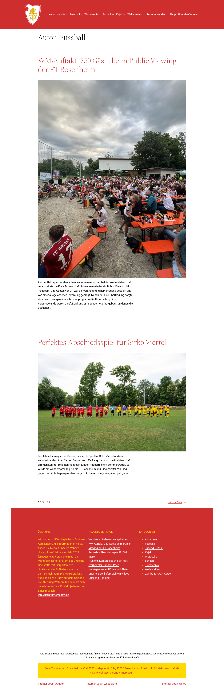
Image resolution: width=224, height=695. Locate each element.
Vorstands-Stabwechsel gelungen (108, 539)
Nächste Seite (177, 502)
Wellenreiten (152, 569)
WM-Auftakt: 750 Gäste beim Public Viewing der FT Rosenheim (107, 65)
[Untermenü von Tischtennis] (99, 14)
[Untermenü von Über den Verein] (198, 14)
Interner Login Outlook (51, 683)
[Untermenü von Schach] (113, 14)
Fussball (150, 543)
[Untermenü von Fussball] (81, 14)
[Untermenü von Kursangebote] (67, 14)
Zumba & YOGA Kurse (158, 573)
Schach (149, 560)
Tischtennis (152, 565)
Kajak (148, 552)
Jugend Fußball (154, 548)
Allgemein (151, 539)
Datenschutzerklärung (105, 672)
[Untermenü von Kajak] (124, 14)
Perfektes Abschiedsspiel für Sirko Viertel (102, 342)
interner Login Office (174, 683)
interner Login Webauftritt (102, 683)
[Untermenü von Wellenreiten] (143, 14)
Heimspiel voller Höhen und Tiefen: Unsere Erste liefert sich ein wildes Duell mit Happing (109, 573)
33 (48, 502)
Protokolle (151, 556)
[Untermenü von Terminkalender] (166, 14)
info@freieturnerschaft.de (53, 594)
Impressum (127, 672)
